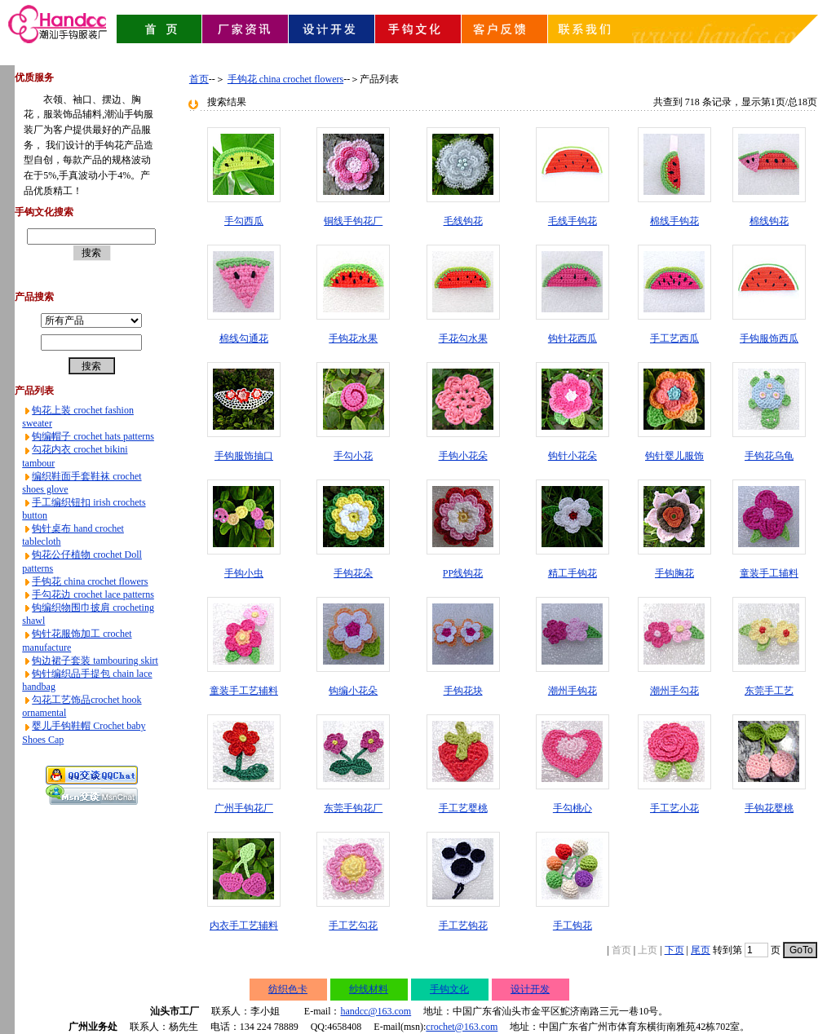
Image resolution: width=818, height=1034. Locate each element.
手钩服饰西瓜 (769, 338)
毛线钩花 (463, 221)
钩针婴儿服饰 (674, 456)
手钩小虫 (243, 573)
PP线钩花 (463, 573)
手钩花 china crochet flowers (90, 581)
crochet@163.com (461, 1026)
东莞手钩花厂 (353, 808)
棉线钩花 (769, 221)
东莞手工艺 (769, 690)
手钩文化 (449, 989)
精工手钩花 (572, 573)
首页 (199, 79)
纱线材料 (368, 989)
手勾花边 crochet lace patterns (93, 594)
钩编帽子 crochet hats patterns (93, 436)
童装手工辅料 (769, 573)
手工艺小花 (674, 808)
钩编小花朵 (353, 690)
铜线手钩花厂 (353, 221)
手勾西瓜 (243, 221)
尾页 (700, 950)
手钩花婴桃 (769, 808)
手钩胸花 (674, 573)
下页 (674, 950)
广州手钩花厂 (243, 808)
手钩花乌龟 (769, 456)
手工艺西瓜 (674, 338)
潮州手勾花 (674, 690)
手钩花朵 (353, 573)
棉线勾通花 (243, 338)
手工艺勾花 (353, 925)
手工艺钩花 (463, 925)
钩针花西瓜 (572, 338)
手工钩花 (572, 925)
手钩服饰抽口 (243, 456)
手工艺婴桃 (463, 808)
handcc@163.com (375, 1011)
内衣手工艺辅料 (244, 925)
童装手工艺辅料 (244, 690)
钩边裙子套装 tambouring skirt (95, 660)
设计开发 (530, 989)
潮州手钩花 (572, 690)
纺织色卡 (287, 989)
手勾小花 (353, 456)
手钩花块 (463, 690)
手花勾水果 (463, 338)
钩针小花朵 (572, 456)
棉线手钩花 (674, 221)
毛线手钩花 (572, 221)
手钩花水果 (353, 338)
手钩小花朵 (463, 456)
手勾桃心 (572, 808)
